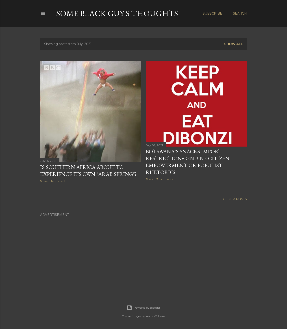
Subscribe (212, 13)
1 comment (58, 181)
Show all (233, 44)
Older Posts (235, 199)
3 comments (165, 179)
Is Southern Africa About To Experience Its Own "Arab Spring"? (88, 170)
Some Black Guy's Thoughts (117, 13)
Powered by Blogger (143, 307)
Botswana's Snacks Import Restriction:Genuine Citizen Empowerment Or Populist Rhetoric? (187, 162)
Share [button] (44, 181)
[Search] (240, 13)
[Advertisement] (143, 251)
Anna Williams (155, 316)
